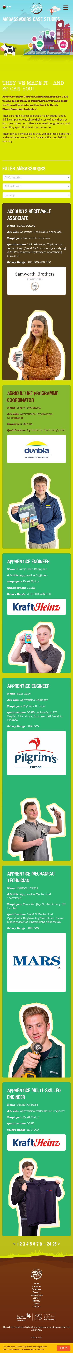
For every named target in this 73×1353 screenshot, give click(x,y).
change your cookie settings (21, 1349)
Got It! (63, 1348)
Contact (36, 1298)
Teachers (36, 1289)
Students (36, 1286)
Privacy (36, 1300)
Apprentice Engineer (28, 561)
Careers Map (36, 1295)
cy (6, 7)
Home (37, 1283)
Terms (36, 1303)
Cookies (36, 1306)
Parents (36, 1292)
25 (54, 1244)
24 (49, 1244)
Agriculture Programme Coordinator (32, 396)
